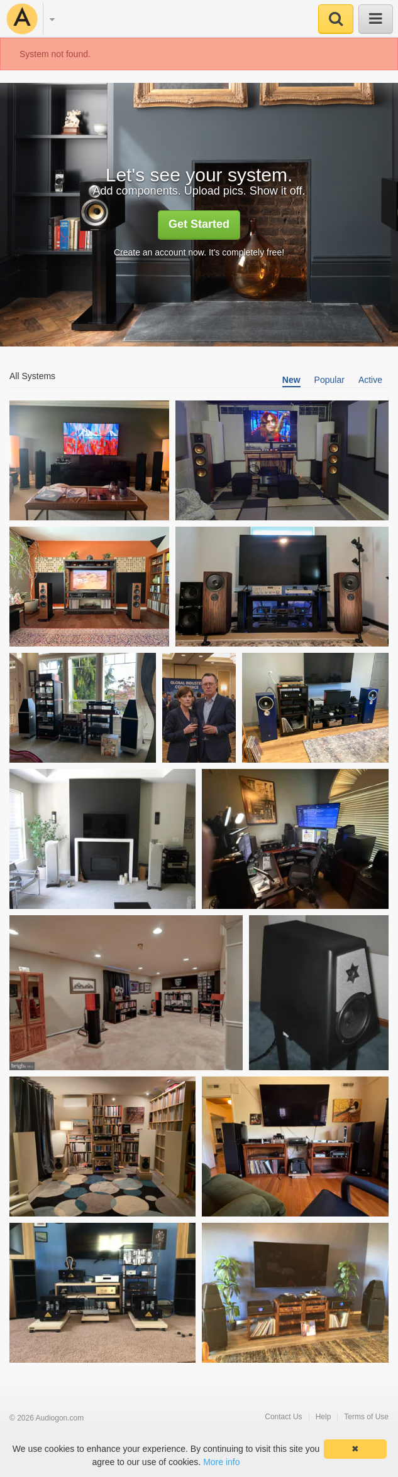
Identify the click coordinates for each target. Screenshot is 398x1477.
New (291, 380)
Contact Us (283, 1416)
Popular (329, 380)
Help (323, 1416)
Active (370, 380)
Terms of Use (366, 1416)
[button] (46, 19)
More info (221, 1462)
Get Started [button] (199, 224)
